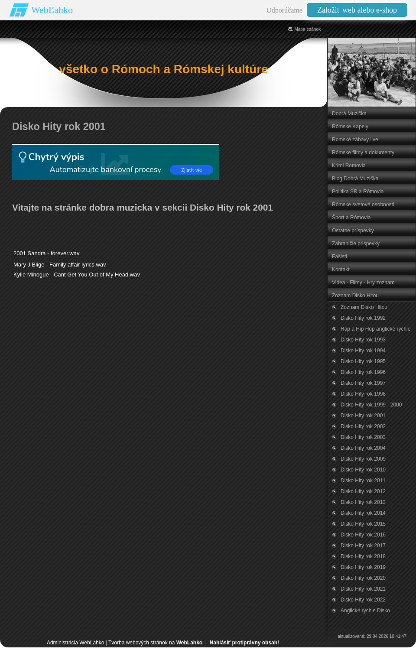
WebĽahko (52, 9)
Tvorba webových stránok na (155, 643)
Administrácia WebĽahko (75, 643)
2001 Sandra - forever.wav (46, 253)
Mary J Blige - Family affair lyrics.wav (59, 264)
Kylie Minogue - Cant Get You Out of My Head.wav (76, 274)
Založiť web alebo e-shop (357, 10)
